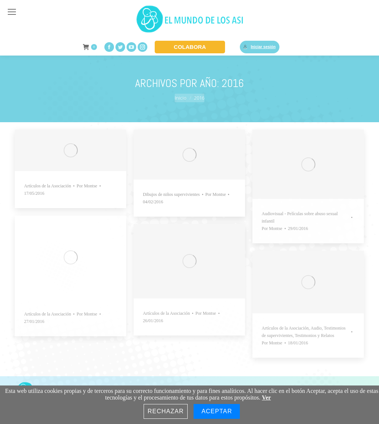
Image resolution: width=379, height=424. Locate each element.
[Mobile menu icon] (11, 11)
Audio (316, 328)
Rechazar (166, 411)
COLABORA (190, 47)
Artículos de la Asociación (47, 185)
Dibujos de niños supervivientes (171, 194)
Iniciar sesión (259, 46)
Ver (266, 397)
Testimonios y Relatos (314, 335)
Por (87, 185)
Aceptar (216, 411)
